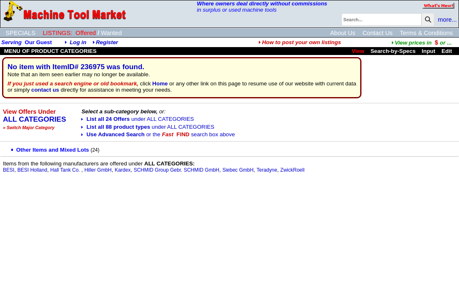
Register (107, 42)
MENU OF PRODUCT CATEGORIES (50, 51)
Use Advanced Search (158, 134)
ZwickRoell (292, 170)
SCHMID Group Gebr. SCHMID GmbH (176, 170)
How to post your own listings (299, 42)
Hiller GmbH (97, 170)
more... (447, 19)
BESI (8, 170)
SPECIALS (20, 33)
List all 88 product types (147, 127)
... (421, 43)
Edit (447, 51)
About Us (342, 33)
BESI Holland (32, 170)
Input (429, 51)
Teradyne (267, 170)
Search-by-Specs (393, 51)
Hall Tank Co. (65, 170)
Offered (85, 33)
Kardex (122, 170)
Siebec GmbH (237, 170)
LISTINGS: (57, 33)
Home (160, 83)
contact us (45, 90)
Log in (78, 42)
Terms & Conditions (426, 33)
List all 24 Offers (137, 119)
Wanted (111, 33)
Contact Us (377, 33)
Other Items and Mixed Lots (50, 150)
